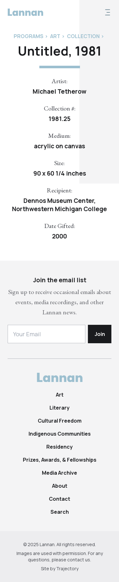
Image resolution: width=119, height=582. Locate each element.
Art (59, 394)
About (59, 485)
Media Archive (59, 472)
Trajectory (67, 568)
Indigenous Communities (60, 433)
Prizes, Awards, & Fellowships (59, 459)
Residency (59, 446)
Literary (59, 407)
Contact (59, 498)
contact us (78, 560)
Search (59, 511)
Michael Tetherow (59, 91)
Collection (83, 36)
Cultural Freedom (60, 420)
